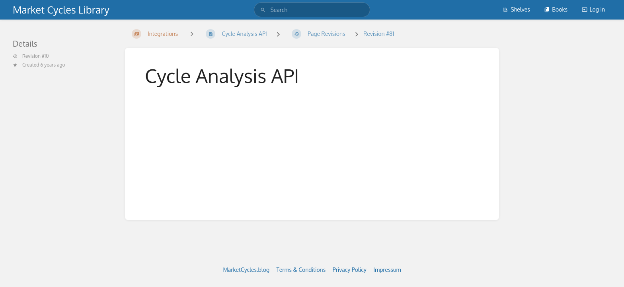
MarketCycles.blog (246, 269)
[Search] (263, 9)
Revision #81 (378, 33)
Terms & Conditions (301, 269)
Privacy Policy (350, 269)
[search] (312, 9)
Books (555, 9)
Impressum (387, 269)
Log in (593, 9)
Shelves (516, 9)
